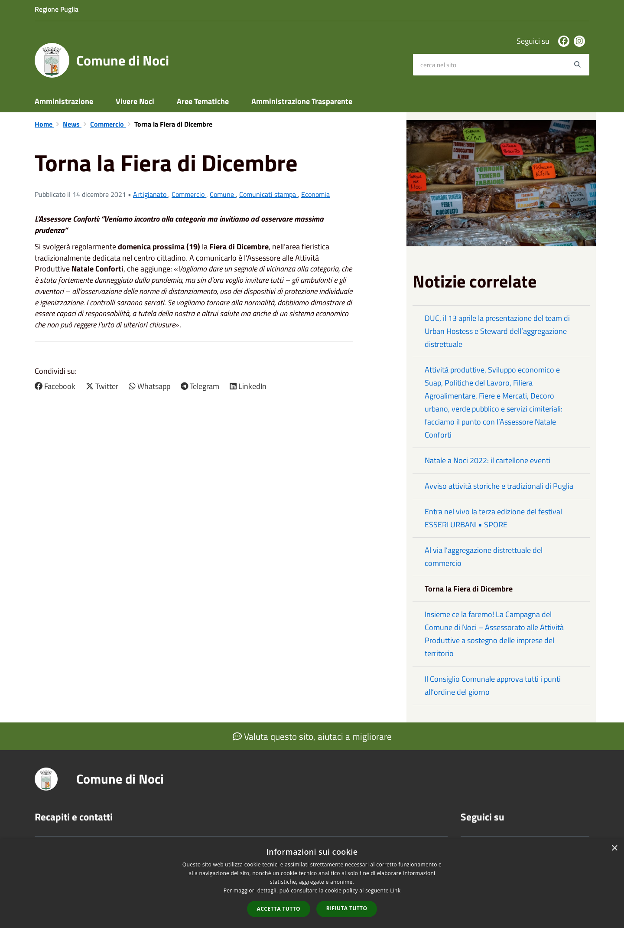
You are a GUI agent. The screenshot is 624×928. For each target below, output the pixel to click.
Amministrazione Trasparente (301, 101)
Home (44, 124)
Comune (223, 194)
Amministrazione (64, 101)
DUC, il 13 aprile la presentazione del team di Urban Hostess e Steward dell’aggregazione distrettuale (497, 331)
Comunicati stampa (268, 194)
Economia (315, 194)
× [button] (614, 848)
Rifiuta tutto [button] (346, 908)
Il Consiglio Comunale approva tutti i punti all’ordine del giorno (493, 685)
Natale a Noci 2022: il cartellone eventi (487, 460)
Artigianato (150, 194)
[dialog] (312, 883)
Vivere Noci (135, 101)
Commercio (108, 124)
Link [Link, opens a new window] (395, 890)
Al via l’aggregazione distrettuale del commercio (484, 556)
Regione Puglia (56, 9)
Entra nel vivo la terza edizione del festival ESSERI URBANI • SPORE (493, 518)
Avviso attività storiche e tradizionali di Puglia (499, 486)
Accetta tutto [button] (278, 908)
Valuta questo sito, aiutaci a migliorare (312, 736)
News (72, 124)
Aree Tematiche (203, 101)
